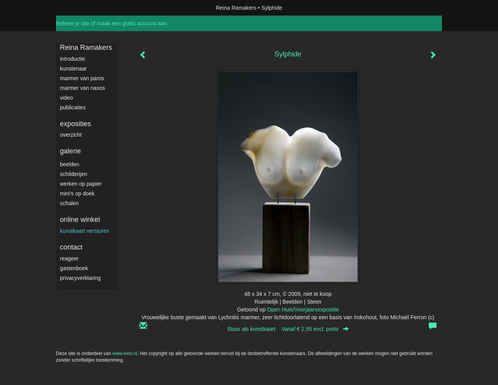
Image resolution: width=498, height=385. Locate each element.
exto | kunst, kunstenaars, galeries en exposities (78, 8)
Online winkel (80, 219)
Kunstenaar (73, 68)
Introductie (72, 59)
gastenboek (74, 268)
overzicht (71, 135)
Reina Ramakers (236, 8)
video (66, 98)
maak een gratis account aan (132, 23)
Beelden (69, 164)
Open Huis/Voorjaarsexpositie (302, 309)
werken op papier (81, 184)
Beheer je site (72, 23)
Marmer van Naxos (82, 88)
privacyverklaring (80, 278)
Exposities (75, 124)
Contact (71, 247)
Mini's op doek (77, 193)
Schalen (69, 203)
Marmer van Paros (82, 78)
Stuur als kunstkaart (288, 329)
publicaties (73, 107)
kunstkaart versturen (84, 231)
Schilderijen (73, 174)
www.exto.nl (124, 353)
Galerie (70, 151)
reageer (69, 258)
